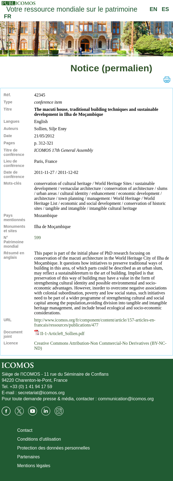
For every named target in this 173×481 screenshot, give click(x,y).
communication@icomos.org (126, 398)
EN (153, 9)
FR (7, 16)
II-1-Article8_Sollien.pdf (59, 333)
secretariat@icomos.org (41, 392)
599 (37, 237)
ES (165, 9)
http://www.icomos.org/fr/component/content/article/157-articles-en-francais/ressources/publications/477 (94, 322)
